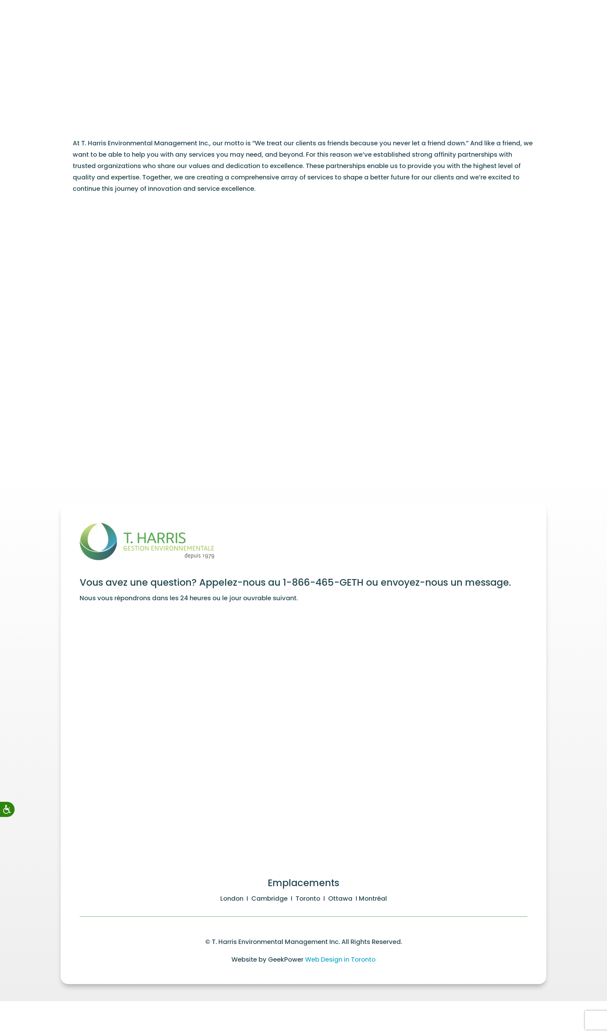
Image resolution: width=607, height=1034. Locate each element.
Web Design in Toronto (340, 955)
